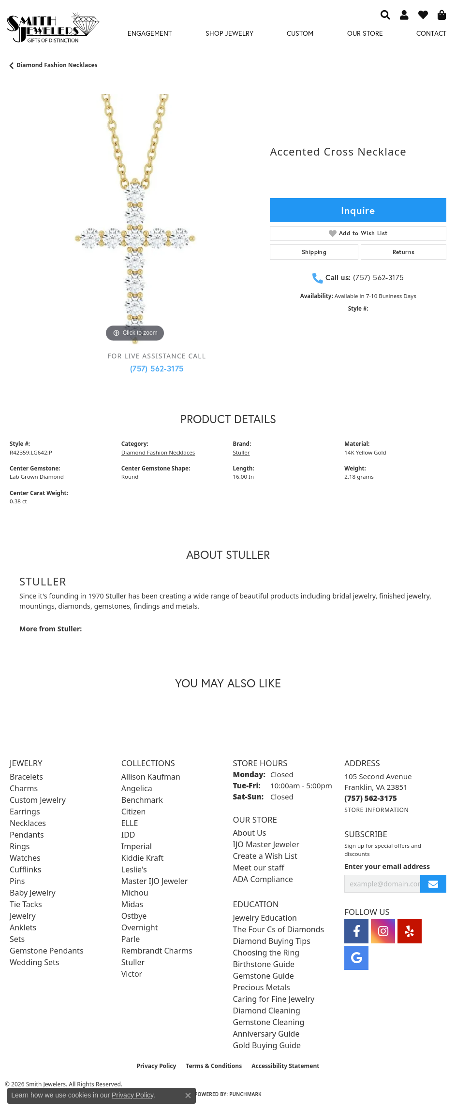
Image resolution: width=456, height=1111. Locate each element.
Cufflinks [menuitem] (25, 869)
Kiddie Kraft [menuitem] (142, 858)
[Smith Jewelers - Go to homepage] (53, 29)
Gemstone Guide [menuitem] (263, 975)
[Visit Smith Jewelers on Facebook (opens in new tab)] (356, 931)
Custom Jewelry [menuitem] (38, 800)
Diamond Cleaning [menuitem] (266, 1010)
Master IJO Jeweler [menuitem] (154, 881)
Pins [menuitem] (17, 881)
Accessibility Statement (285, 1066)
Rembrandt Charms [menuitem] (156, 950)
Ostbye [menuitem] (134, 916)
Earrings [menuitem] (25, 811)
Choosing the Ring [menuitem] (266, 952)
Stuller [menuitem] (133, 962)
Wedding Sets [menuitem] (34, 962)
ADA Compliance (263, 879)
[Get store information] (376, 810)
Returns (404, 252)
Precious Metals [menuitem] (261, 987)
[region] (135, 219)
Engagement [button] (150, 33)
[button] (385, 14)
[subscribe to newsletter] (433, 884)
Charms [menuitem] (24, 788)
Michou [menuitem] (134, 892)
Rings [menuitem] (19, 846)
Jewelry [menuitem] (23, 916)
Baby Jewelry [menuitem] (33, 892)
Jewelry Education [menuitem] (265, 917)
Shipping (314, 252)
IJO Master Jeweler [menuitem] (266, 844)
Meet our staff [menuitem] (258, 867)
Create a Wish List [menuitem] (265, 856)
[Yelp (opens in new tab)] (409, 931)
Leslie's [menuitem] (134, 869)
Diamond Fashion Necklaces (57, 65)
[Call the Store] (370, 798)
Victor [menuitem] (131, 974)
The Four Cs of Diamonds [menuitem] (278, 929)
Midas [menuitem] (132, 904)
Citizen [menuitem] (133, 811)
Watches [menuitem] (25, 858)
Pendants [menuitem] (27, 834)
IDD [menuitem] (128, 834)
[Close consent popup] (188, 1095)
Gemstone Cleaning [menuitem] (269, 1022)
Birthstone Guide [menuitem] (264, 964)
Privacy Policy (157, 1066)
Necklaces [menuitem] (28, 823)
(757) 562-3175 (157, 368)
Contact (431, 33)
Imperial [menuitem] (136, 846)
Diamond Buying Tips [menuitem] (271, 941)
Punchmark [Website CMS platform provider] (245, 1094)
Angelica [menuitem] (136, 788)
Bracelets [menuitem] (26, 776)
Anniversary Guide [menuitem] (266, 1033)
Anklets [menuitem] (23, 927)
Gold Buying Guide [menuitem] (267, 1045)
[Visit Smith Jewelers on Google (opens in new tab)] (356, 958)
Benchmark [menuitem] (142, 800)
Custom (300, 33)
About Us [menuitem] (249, 832)
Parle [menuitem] (130, 939)
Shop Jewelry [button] (229, 33)
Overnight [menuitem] (139, 927)
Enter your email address (387, 866)
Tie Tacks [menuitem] (26, 904)
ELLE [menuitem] (129, 823)
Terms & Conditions (214, 1066)
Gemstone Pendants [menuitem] (47, 950)
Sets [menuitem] (17, 939)
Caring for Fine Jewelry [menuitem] (274, 999)
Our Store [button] (365, 33)
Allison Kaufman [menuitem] (150, 776)
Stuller (241, 452)
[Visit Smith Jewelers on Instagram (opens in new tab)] (383, 931)
